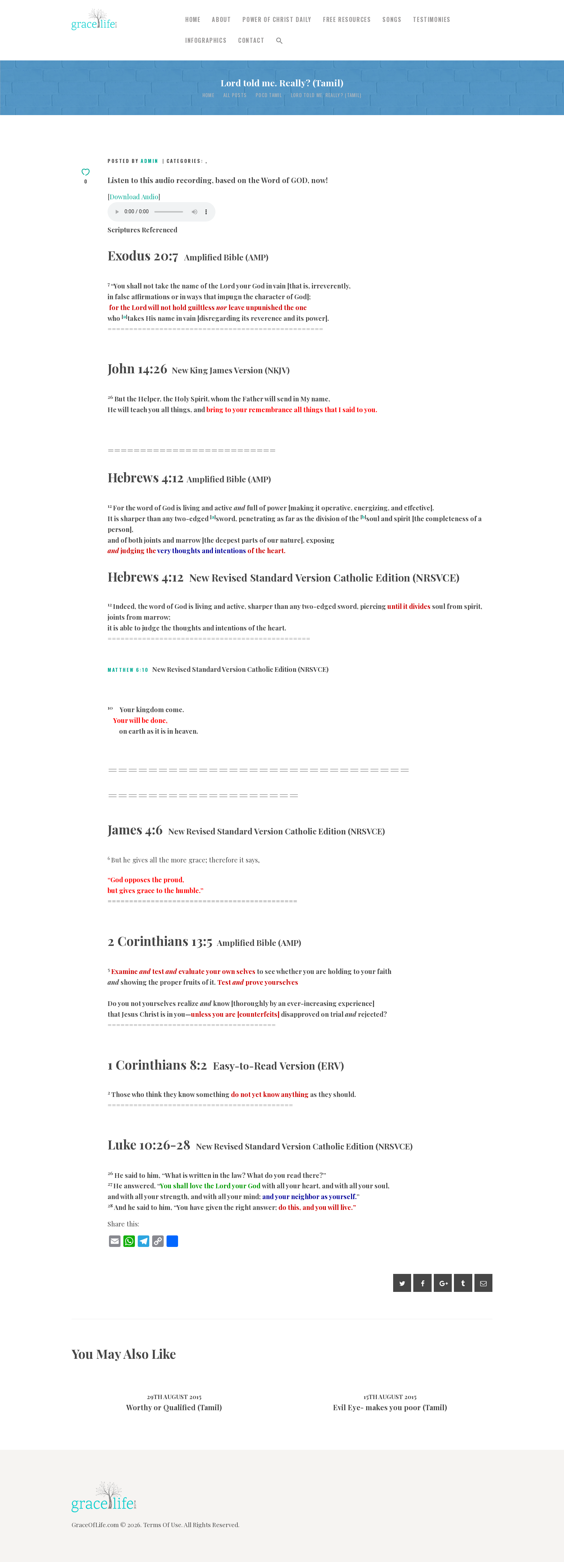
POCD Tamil (269, 95)
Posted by (134, 160)
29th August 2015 (174, 1397)
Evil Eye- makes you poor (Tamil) (390, 1407)
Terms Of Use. (163, 1525)
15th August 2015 (390, 1397)
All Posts (235, 95)
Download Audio (134, 196)
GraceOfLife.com (95, 1525)
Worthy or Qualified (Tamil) (174, 1407)
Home (208, 95)
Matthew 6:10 (128, 669)
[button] (279, 40)
